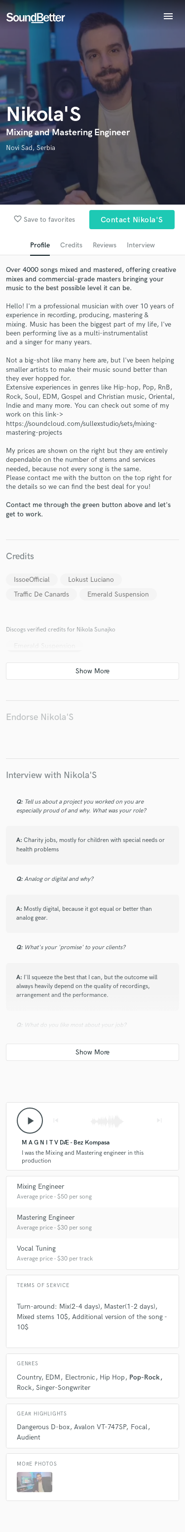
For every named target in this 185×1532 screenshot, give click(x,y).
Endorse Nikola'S (40, 717)
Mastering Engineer (45, 1217)
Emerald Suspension (118, 594)
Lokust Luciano (91, 579)
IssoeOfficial (32, 579)
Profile (40, 245)
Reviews (104, 245)
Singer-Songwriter (63, 1387)
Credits (71, 245)
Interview (141, 245)
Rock (24, 1387)
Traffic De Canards (41, 594)
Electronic (80, 1377)
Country (29, 1377)
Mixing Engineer (40, 1186)
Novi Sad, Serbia (30, 148)
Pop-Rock (144, 1377)
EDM (52, 1377)
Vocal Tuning (36, 1248)
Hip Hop (112, 1377)
